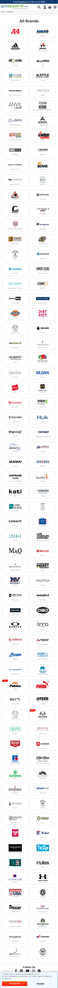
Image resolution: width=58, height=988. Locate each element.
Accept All (15, 983)
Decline (40, 983)
